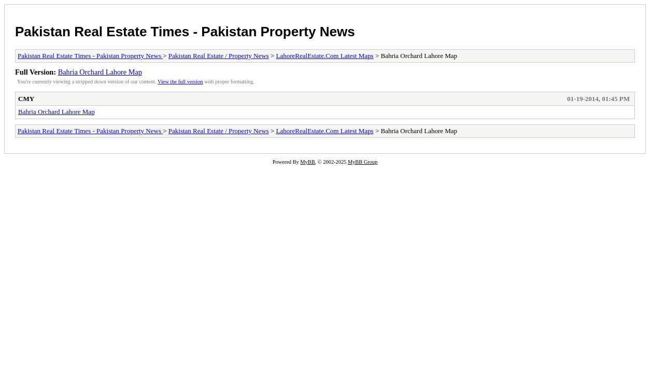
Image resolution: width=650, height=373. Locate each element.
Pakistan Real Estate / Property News (218, 56)
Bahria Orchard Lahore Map (100, 72)
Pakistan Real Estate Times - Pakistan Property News (185, 31)
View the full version (180, 81)
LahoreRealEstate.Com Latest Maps (325, 56)
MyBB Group (362, 162)
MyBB (307, 162)
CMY (26, 99)
